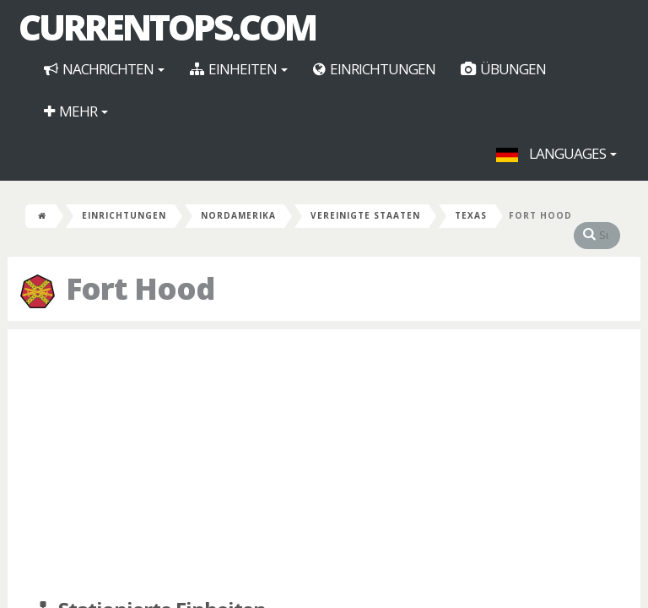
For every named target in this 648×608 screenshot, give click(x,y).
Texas (471, 215)
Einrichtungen (374, 69)
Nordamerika (238, 215)
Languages (556, 153)
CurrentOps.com (167, 27)
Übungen (503, 69)
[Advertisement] (324, 464)
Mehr (76, 111)
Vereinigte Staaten (365, 215)
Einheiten (239, 69)
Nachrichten (104, 69)
